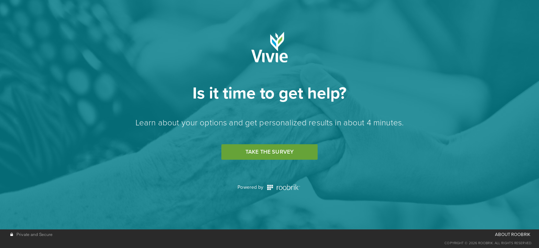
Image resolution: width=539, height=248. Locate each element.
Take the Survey (269, 151)
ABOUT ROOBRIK (512, 234)
